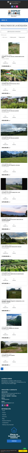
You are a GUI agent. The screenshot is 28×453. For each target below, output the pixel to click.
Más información (7, 451)
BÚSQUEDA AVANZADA (14, 31)
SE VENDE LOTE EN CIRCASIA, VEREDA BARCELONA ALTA (13, 57)
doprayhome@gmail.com (7, 403)
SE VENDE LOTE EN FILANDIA (8, 355)
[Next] (7, 369)
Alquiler (4, 414)
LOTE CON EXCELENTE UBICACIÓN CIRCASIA (11, 246)
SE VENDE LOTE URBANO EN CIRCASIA (10, 328)
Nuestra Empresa (6, 420)
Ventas (4, 412)
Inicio (3, 410)
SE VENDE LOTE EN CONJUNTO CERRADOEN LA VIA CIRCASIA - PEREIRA (13, 301)
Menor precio (12, 37)
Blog (3, 418)
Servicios (4, 416)
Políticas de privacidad (8, 424)
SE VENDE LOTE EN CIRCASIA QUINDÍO (10, 110)
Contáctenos (5, 422)
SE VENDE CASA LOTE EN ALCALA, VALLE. (11, 83)
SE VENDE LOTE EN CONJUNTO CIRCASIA (11, 165)
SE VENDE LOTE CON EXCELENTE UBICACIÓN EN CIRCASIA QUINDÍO (12, 220)
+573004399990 (14, 3)
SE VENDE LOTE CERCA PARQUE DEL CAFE (11, 192)
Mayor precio (21, 37)
